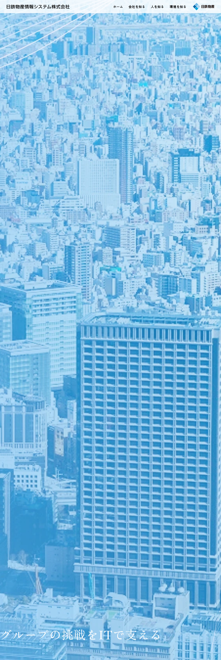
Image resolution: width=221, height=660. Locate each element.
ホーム (118, 6)
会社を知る (137, 6)
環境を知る (178, 6)
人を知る (157, 6)
